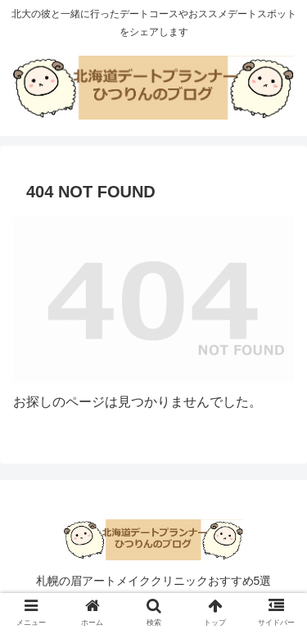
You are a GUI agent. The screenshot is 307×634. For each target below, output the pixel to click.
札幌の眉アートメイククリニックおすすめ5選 (154, 580)
